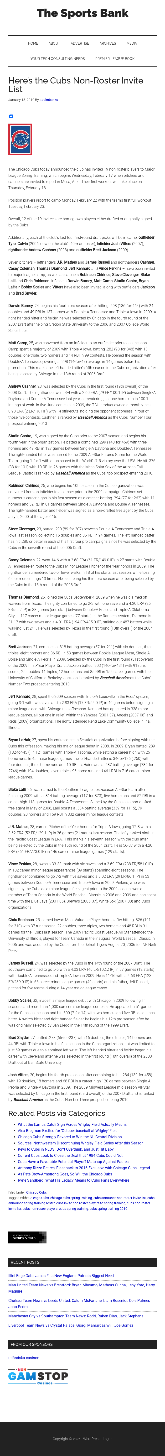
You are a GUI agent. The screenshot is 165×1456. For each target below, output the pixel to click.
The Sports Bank (83, 13)
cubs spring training (73, 1209)
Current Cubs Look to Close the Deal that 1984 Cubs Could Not (70, 1155)
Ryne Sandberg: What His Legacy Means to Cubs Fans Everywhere (73, 1180)
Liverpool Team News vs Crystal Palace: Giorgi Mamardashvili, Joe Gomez (70, 1325)
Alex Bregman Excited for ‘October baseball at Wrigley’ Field (68, 1130)
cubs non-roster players (40, 1209)
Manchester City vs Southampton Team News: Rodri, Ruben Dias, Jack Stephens (75, 1316)
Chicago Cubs (36, 1192)
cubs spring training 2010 (108, 1209)
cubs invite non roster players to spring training (90, 1203)
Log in (107, 1439)
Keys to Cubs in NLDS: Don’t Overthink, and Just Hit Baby (66, 1149)
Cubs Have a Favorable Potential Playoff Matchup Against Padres (73, 1161)
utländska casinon (23, 1358)
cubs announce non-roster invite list (119, 1198)
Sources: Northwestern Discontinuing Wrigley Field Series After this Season (81, 1143)
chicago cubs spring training (71, 1198)
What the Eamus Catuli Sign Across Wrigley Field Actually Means (72, 1124)
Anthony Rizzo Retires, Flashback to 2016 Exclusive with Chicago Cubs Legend (84, 1168)
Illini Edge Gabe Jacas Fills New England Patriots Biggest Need (61, 1275)
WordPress (91, 1439)
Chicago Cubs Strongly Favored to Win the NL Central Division (70, 1137)
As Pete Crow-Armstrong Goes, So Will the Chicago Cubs (65, 1174)
